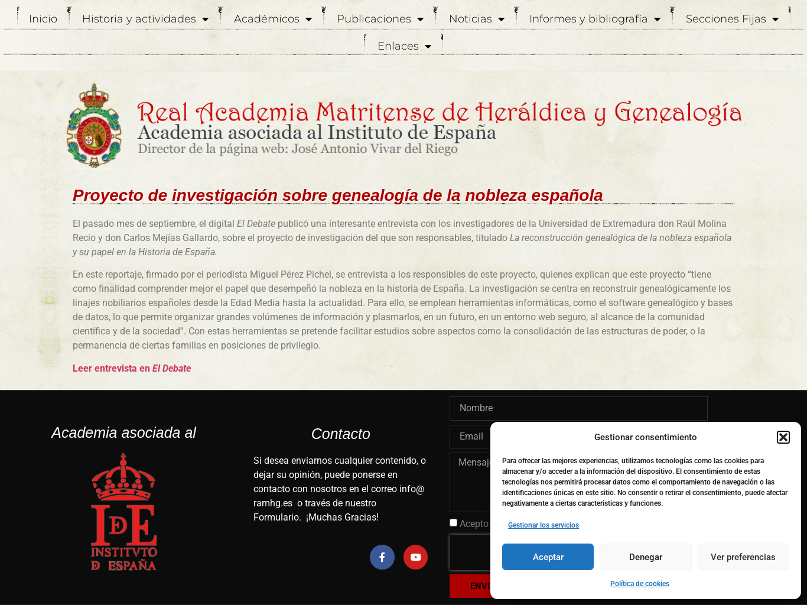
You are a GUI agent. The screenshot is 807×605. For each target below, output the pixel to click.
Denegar (645, 557)
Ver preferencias (743, 557)
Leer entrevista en (132, 368)
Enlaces (404, 46)
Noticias (477, 19)
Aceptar (548, 557)
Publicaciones (380, 19)
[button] (783, 437)
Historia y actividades (145, 19)
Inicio (43, 18)
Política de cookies (639, 584)
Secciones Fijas (732, 19)
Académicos (273, 19)
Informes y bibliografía (594, 19)
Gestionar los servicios (543, 525)
